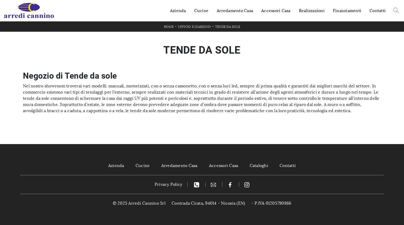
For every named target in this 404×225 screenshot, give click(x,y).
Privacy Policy (168, 184)
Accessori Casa (276, 10)
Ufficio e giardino (194, 27)
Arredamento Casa (235, 10)
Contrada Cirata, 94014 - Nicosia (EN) (208, 203)
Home (169, 27)
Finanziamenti (347, 10)
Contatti (377, 10)
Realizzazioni (312, 10)
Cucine (201, 10)
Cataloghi (259, 165)
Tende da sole (227, 27)
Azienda (178, 10)
